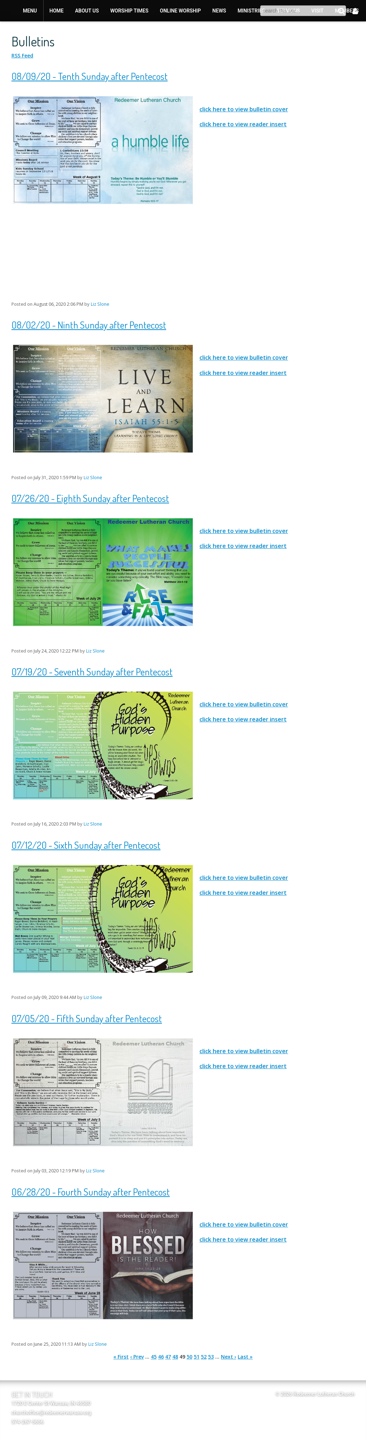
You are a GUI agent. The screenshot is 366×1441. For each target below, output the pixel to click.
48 (175, 1356)
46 (161, 1356)
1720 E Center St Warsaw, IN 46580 (51, 1403)
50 (189, 1356)
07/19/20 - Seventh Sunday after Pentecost (92, 671)
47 (168, 1356)
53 (211, 1356)
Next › (228, 1356)
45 (154, 1356)
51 (196, 1356)
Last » (245, 1356)
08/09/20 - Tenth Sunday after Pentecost (89, 76)
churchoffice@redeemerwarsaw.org (51, 1412)
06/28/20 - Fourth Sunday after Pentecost (90, 1192)
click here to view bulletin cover (243, 109)
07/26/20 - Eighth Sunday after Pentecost (90, 498)
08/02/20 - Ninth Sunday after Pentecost (88, 325)
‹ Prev (137, 1356)
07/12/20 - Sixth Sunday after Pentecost (85, 845)
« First (121, 1356)
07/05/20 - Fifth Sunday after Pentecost (86, 1018)
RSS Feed (22, 55)
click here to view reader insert (243, 124)
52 (204, 1356)
